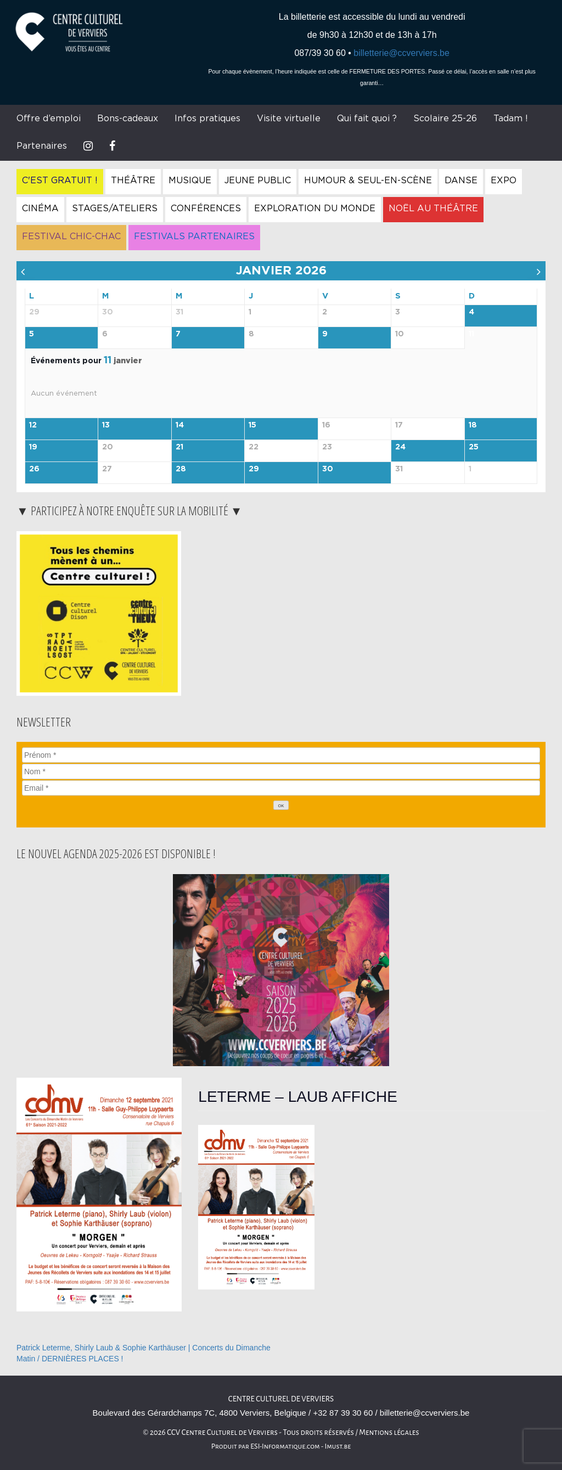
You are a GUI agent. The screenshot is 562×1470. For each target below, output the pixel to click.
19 (33, 447)
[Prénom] (281, 755)
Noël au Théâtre (433, 208)
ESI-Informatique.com (284, 1446)
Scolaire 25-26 (445, 118)
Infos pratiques (207, 118)
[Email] (281, 788)
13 (106, 425)
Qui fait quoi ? (367, 118)
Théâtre (133, 180)
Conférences (206, 208)
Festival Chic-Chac (71, 236)
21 (179, 447)
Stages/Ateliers (115, 208)
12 (33, 425)
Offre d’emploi (48, 118)
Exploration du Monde (314, 208)
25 (474, 447)
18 (473, 425)
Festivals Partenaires (194, 236)
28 (181, 469)
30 (327, 469)
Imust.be (338, 1446)
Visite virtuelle (289, 118)
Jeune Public (257, 180)
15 (252, 425)
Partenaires (41, 146)
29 (254, 469)
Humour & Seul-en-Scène (368, 180)
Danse (461, 180)
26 (34, 469)
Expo (503, 180)
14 (180, 425)
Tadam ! (510, 118)
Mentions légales (389, 1432)
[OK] (281, 805)
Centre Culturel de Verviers (281, 1399)
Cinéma (40, 208)
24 (400, 447)
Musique (189, 180)
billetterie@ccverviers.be (401, 53)
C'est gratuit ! (60, 180)
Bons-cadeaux (127, 118)
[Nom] (281, 771)
